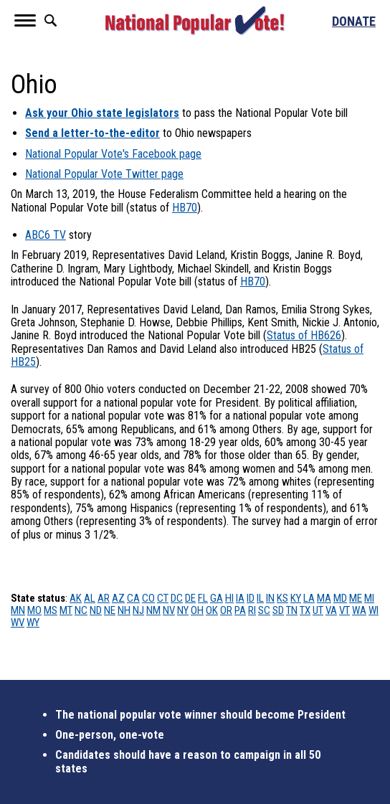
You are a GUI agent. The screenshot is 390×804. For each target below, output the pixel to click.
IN (270, 598)
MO (34, 610)
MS (50, 610)
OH (197, 610)
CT (162, 598)
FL (203, 598)
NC (81, 610)
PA (240, 610)
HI (229, 598)
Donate (354, 21)
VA (331, 610)
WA (359, 610)
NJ (138, 610)
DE (190, 598)
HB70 (184, 207)
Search (50, 20)
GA (216, 598)
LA (309, 598)
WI (373, 610)
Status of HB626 (304, 335)
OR (226, 610)
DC (177, 598)
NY (183, 610)
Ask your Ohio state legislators (102, 113)
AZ (118, 598)
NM (153, 610)
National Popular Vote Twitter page (104, 174)
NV (169, 610)
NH (124, 610)
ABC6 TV (45, 235)
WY (33, 622)
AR (104, 598)
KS (282, 598)
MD (340, 598)
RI (252, 610)
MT (66, 610)
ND (96, 610)
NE (109, 610)
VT (344, 610)
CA (133, 598)
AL (89, 598)
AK (76, 598)
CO (148, 598)
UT (318, 610)
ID (251, 598)
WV (17, 622)
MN (18, 610)
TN (292, 610)
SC (264, 610)
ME (355, 598)
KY (295, 598)
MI (369, 598)
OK (212, 610)
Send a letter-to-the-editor (92, 133)
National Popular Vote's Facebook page (113, 154)
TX (305, 610)
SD (278, 610)
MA (324, 598)
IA (240, 598)
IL (260, 598)
